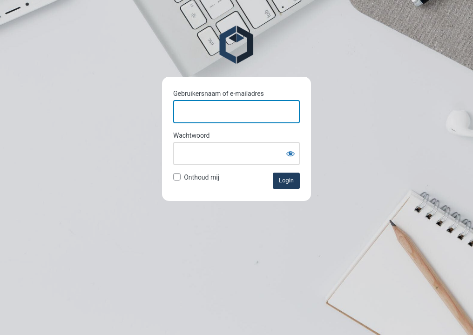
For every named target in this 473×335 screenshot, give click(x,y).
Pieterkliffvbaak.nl (236, 45)
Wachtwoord (191, 135)
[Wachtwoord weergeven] (290, 153)
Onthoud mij (201, 177)
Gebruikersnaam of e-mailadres (218, 93)
